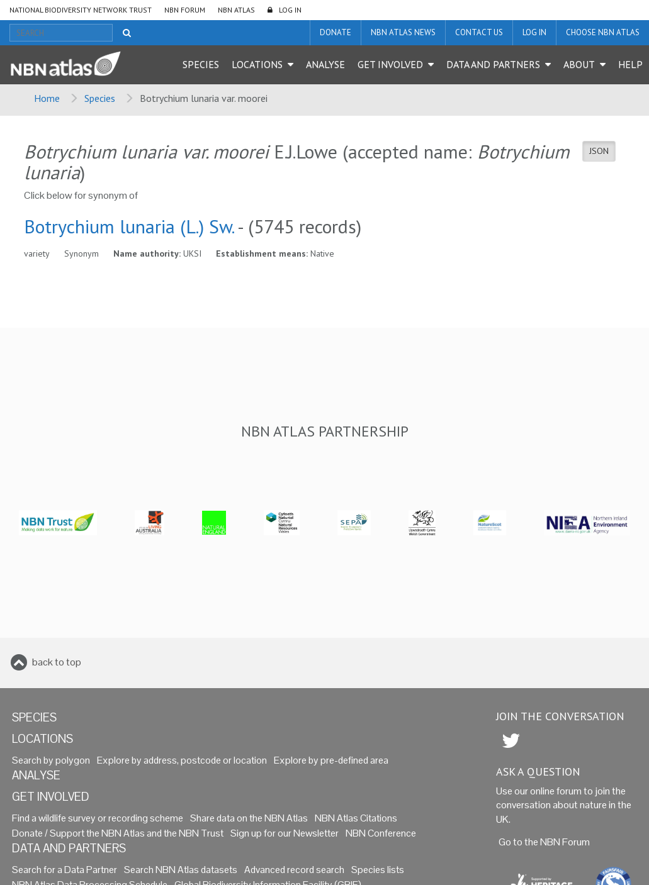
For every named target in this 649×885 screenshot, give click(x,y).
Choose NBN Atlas (603, 32)
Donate (335, 32)
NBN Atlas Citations (356, 818)
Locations (257, 64)
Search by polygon (51, 760)
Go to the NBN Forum (544, 842)
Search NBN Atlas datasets (180, 869)
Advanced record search (294, 869)
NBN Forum (184, 9)
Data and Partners (493, 64)
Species (201, 64)
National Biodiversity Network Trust (80, 9)
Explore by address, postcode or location (182, 760)
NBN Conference (381, 833)
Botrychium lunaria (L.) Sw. (129, 226)
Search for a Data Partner (64, 869)
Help (630, 64)
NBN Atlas (236, 9)
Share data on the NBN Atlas (249, 818)
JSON (599, 151)
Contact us (479, 32)
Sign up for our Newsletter (284, 833)
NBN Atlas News (403, 32)
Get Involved (390, 64)
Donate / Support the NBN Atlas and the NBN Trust (117, 833)
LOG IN (290, 9)
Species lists (377, 869)
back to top (56, 662)
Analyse (325, 64)
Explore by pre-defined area (331, 760)
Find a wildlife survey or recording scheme (97, 818)
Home (47, 98)
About (579, 64)
